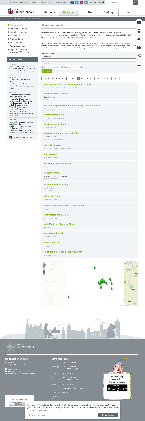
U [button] (101, 78)
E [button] (56, 78)
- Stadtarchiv (56, 398)
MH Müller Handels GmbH (57, 163)
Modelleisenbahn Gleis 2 (56, 215)
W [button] (107, 78)
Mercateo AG (50, 154)
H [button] (65, 78)
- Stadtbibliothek (57, 400)
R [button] (93, 78)
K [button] (72, 78)
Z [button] (115, 78)
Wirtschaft (21, 19)
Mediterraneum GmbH (55, 124)
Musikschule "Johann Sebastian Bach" (63, 252)
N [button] (81, 78)
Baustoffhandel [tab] (90, 96)
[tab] (89, 86)
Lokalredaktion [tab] (90, 187)
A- (91, 2)
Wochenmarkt (16, 42)
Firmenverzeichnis (18, 25)
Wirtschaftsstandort (19, 28)
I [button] (67, 78)
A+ (95, 2)
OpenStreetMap (125, 305)
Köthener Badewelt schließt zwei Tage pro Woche (20, 95)
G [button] (62, 78)
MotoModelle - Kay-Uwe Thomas (60, 224)
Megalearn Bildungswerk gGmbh (61, 133)
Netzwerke (15, 35)
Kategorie (45, 63)
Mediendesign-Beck (54, 115)
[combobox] (62, 67)
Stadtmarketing (17, 39)
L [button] (75, 78)
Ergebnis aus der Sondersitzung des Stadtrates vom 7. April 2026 (22, 67)
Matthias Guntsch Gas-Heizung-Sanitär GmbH (67, 84)
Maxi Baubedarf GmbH (55, 93)
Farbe (99, 2)
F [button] (59, 78)
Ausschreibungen (17, 46)
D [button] (53, 78)
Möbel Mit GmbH (52, 196)
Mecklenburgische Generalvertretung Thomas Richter (72, 105)
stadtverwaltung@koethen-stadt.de (21, 374)
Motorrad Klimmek (54, 233)
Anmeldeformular (48, 35)
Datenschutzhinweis (37, 415)
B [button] (48, 78)
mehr (27, 73)
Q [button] (90, 78)
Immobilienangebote (19, 32)
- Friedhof (55, 396)
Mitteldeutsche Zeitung (56, 184)
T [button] (98, 78)
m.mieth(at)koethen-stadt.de (85, 37)
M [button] (78, 78)
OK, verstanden (108, 415)
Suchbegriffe (46, 56)
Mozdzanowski (51, 242)
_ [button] (42, 78)
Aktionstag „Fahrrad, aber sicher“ (19, 80)
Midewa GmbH (51, 173)
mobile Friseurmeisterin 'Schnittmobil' (64, 205)
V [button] (104, 78)
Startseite (10, 19)
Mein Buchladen (52, 145)
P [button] (87, 78)
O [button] (84, 78)
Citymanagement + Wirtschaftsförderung (19, 50)
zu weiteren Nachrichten (22, 137)
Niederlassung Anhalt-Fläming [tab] (90, 175)
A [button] (45, 78)
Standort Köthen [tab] (90, 136)
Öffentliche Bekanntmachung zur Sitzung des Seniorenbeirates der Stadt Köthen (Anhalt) (21, 125)
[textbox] (62, 67)
